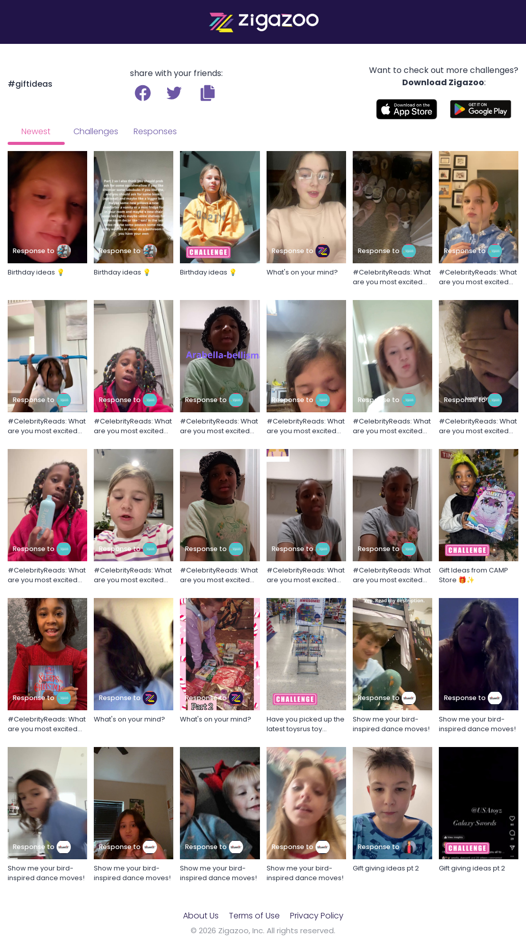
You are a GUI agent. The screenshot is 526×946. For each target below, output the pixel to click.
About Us (201, 916)
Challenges (95, 131)
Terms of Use (254, 916)
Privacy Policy (317, 916)
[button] (207, 93)
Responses (155, 131)
